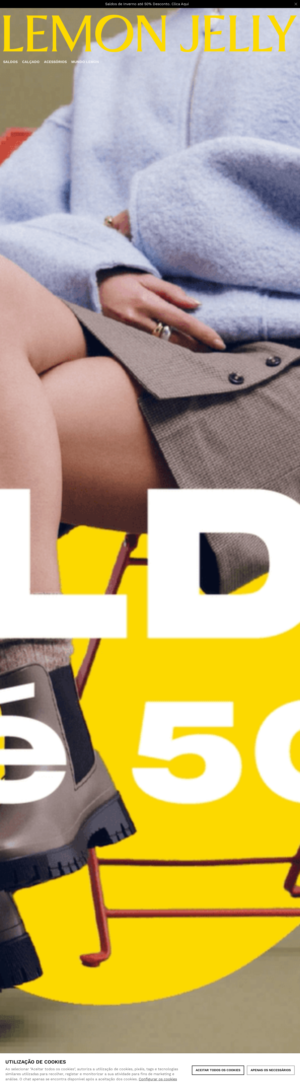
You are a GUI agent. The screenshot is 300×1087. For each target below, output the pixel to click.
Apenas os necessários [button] (271, 1070)
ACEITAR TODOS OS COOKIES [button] (218, 1070)
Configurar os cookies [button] (158, 1079)
